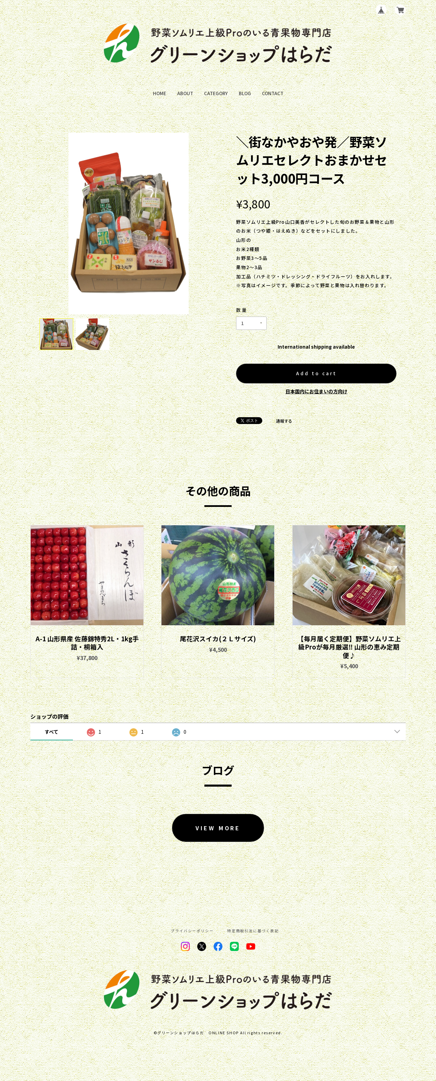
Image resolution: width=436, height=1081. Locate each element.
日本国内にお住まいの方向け (316, 391)
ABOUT (185, 93)
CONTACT (272, 93)
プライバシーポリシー (192, 931)
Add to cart (316, 373)
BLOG (245, 93)
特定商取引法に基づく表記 (253, 931)
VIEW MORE (218, 828)
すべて (51, 731)
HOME (159, 93)
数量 (242, 310)
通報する (284, 421)
